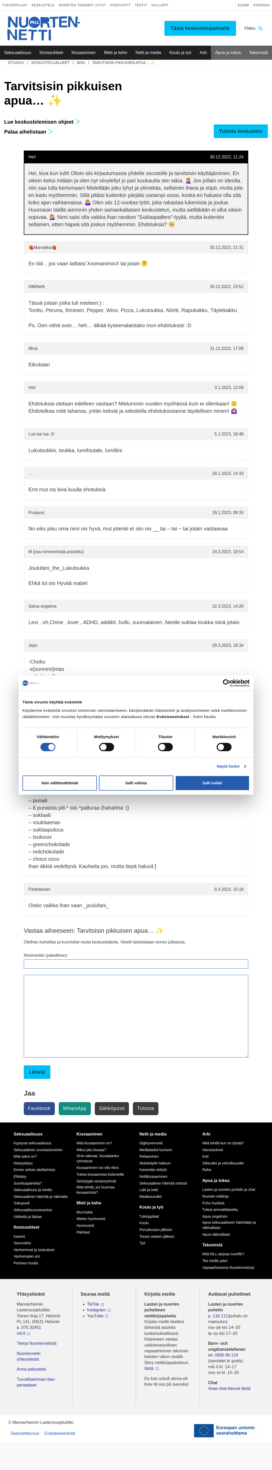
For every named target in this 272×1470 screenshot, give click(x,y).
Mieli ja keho (88, 1203)
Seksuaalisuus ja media (33, 1190)
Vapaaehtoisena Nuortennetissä (228, 1267)
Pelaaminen (149, 1156)
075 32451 (31, 1327)
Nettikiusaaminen (153, 1176)
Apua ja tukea (215, 1180)
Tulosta (145, 1108)
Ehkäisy (20, 1176)
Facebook (39, 1108)
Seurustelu (22, 1243)
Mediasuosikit (150, 1196)
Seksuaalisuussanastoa (33, 1210)
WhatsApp (75, 1108)
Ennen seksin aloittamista (34, 1170)
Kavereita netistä (153, 1170)
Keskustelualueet (50, 63)
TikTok (93, 1304)
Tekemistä (212, 1245)
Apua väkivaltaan (216, 1234)
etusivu (16, 63)
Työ (142, 1243)
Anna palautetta (31, 1369)
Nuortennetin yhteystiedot (29, 1356)
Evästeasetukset (59, 1433)
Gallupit (160, 5)
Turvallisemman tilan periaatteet (36, 1382)
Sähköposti (112, 1108)
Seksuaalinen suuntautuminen (38, 1150)
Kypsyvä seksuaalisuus (32, 1143)
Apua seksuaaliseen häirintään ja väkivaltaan (229, 1225)
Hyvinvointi (85, 1225)
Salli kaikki (212, 783)
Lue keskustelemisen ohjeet (42, 122)
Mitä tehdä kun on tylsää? (223, 1143)
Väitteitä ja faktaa (28, 1217)
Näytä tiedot (228, 766)
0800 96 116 (226, 1355)
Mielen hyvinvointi (90, 1219)
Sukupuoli (22, 1203)
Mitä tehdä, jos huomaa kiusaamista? (95, 1189)
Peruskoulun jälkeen (155, 1230)
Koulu (144, 1223)
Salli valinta (136, 783)
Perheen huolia (26, 1263)
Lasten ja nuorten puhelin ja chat (228, 1189)
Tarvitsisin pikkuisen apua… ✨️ (123, 63)
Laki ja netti (148, 1190)
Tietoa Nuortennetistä (36, 1343)
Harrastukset (212, 1150)
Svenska (261, 5)
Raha (206, 1170)
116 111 (220, 1316)
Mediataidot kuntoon (155, 1150)
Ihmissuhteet (26, 1227)
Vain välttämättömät (59, 783)
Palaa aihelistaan (28, 132)
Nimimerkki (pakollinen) (45, 955)
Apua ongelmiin (215, 1216)
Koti (205, 1156)
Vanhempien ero (27, 1256)
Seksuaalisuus (28, 1134)
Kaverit (19, 1236)
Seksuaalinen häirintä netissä (163, 1183)
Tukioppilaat (14, 5)
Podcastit (120, 5)
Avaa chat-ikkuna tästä (229, 1388)
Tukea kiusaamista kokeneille (100, 1174)
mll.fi (21, 1333)
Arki (80, 63)
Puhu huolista (213, 1203)
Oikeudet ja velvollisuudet (223, 1163)
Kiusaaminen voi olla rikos (97, 1168)
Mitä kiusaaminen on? (94, 1143)
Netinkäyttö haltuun (155, 1163)
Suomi (243, 5)
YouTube (95, 1316)
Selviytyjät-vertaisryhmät (96, 1181)
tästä (148, 1368)
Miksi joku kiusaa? (91, 1150)
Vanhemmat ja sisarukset (34, 1250)
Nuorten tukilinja (215, 1196)
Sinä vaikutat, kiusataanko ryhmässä (97, 1158)
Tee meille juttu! (215, 1261)
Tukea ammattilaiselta (220, 1210)
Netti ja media (153, 1134)
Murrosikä (84, 1212)
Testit (141, 5)
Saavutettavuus (24, 1433)
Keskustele (43, 5)
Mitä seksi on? (25, 1156)
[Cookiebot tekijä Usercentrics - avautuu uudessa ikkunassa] (227, 683)
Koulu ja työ (151, 1207)
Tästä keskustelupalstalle (200, 28)
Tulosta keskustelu (240, 131)
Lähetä (37, 1072)
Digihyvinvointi (151, 1143)
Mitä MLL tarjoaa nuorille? (223, 1254)
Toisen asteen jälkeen (157, 1236)
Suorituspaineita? (28, 1183)
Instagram (96, 1310)
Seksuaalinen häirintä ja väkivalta (41, 1196)
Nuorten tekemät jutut (82, 5)
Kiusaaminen (89, 1134)
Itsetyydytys (23, 1163)
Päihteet (83, 1232)
